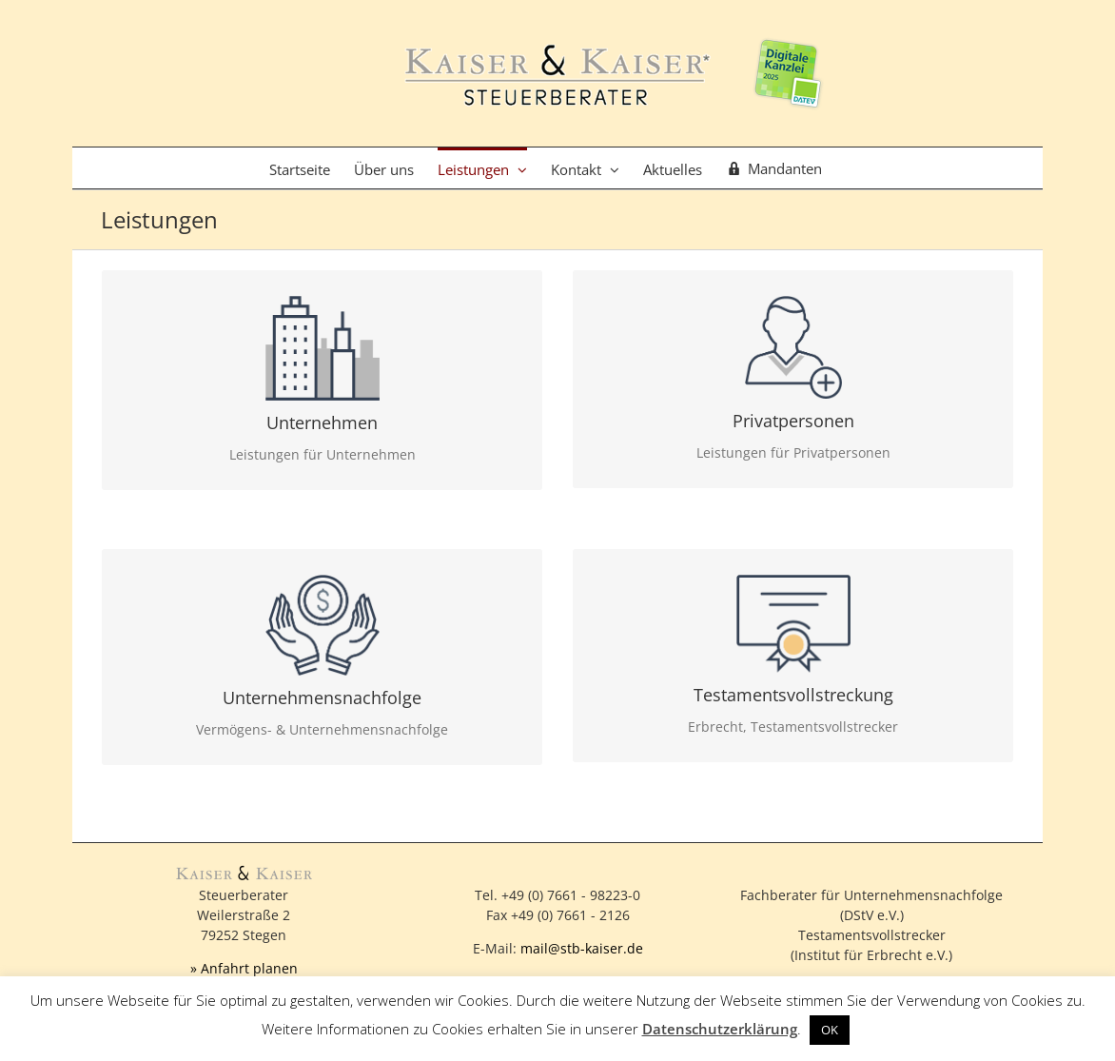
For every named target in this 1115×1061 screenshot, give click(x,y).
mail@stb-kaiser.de (581, 948)
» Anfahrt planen (244, 968)
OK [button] (829, 1029)
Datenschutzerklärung (719, 1028)
